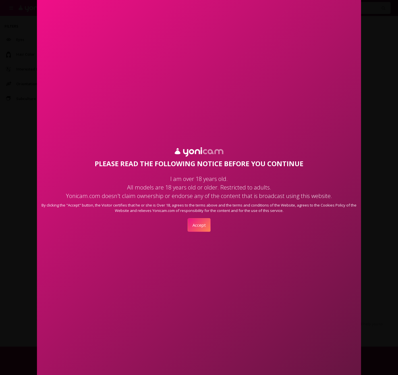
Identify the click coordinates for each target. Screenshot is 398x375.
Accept (199, 225)
